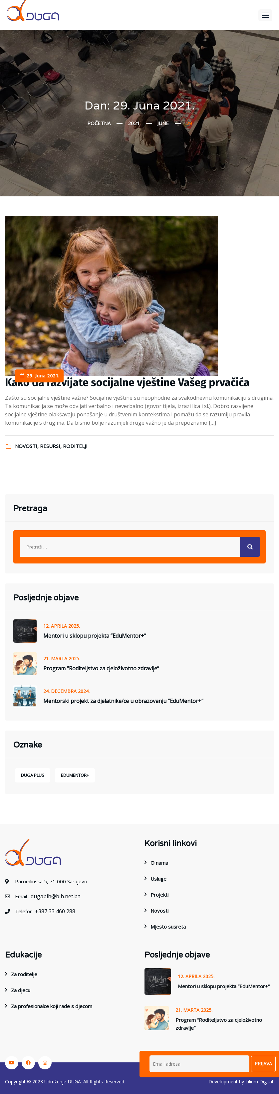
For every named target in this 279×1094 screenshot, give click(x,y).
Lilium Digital (259, 1081)
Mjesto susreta (168, 926)
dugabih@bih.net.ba (56, 896)
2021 (134, 123)
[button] (265, 15)
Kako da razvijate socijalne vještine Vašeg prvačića (127, 382)
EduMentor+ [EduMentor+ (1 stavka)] (75, 775)
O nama (159, 862)
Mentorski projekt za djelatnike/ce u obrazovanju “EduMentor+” (123, 701)
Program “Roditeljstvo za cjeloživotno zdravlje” (101, 668)
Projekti (159, 894)
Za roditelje (24, 974)
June (163, 123)
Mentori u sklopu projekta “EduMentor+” (94, 635)
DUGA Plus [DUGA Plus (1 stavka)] (32, 775)
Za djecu (20, 990)
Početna (99, 123)
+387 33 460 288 (55, 911)
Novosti (159, 910)
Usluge (158, 878)
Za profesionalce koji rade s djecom (51, 1006)
